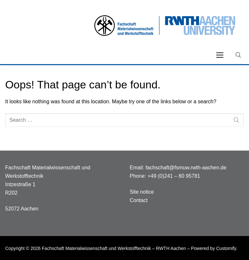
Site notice (142, 192)
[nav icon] (219, 55)
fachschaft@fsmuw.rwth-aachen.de (186, 167)
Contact (139, 200)
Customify (226, 248)
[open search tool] (238, 55)
